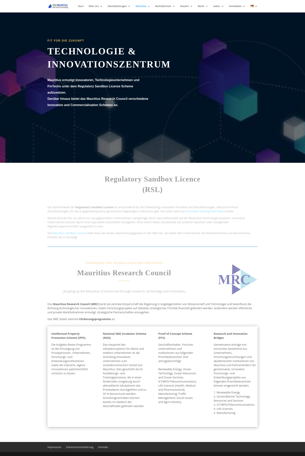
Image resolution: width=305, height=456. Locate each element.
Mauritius (141, 6)
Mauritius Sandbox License (69, 233)
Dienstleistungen (117, 6)
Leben (216, 6)
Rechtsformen (163, 6)
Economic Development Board (206, 211)
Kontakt (103, 447)
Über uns (94, 6)
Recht (201, 6)
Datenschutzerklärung (79, 447)
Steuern (184, 6)
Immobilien (235, 6)
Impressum (54, 447)
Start (80, 6)
